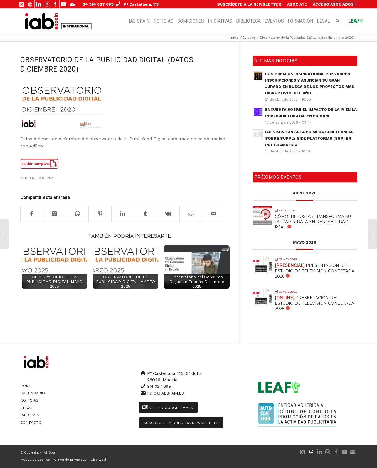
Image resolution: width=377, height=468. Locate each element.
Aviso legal (98, 460)
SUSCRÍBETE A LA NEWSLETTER (249, 4)
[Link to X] (22, 4)
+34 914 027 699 (97, 4)
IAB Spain (29, 415)
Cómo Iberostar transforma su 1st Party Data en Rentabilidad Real (313, 222)
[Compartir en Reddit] (191, 214)
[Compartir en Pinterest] (100, 214)
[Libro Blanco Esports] (372, 234)
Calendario (32, 393)
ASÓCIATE (297, 4)
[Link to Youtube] (64, 4)
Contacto (30, 422)
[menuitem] (249, 4)
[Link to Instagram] (47, 4)
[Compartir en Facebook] (32, 214)
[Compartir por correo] (213, 214)
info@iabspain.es (165, 393)
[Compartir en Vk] (168, 214)
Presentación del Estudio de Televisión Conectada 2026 (314, 271)
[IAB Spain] (42, 21)
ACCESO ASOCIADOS (333, 4)
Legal (26, 407)
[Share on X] (54, 214)
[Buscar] (337, 21)
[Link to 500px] (30, 4)
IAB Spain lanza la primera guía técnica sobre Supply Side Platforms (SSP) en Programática (309, 138)
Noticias (29, 400)
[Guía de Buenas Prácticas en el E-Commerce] (4, 234)
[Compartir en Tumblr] (145, 214)
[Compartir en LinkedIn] (123, 214)
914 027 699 (159, 386)
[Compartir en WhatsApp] (77, 214)
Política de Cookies (35, 460)
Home (26, 385)
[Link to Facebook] (55, 4)
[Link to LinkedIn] (39, 4)
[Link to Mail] (72, 4)
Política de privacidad (70, 460)
